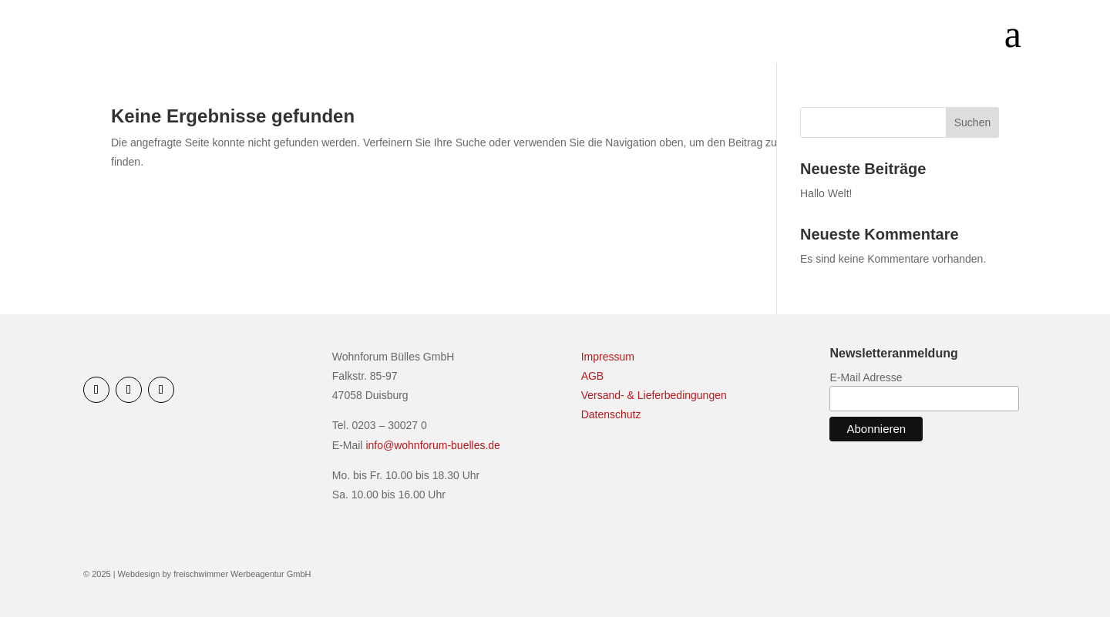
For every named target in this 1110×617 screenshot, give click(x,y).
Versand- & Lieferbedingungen (654, 395)
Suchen (972, 122)
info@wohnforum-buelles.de (432, 445)
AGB (592, 376)
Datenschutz (611, 414)
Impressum (607, 356)
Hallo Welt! (826, 193)
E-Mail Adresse (865, 377)
